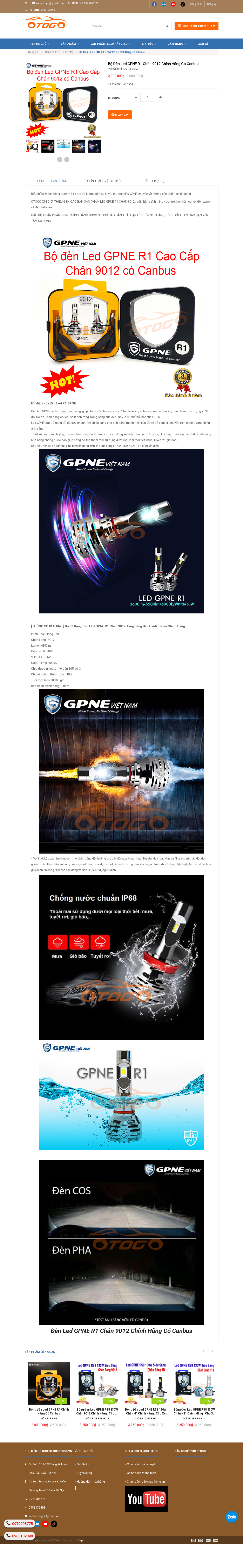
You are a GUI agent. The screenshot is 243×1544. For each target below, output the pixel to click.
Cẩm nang (178, 43)
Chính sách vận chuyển (140, 1464)
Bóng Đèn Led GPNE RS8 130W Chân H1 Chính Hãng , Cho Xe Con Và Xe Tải (194, 1412)
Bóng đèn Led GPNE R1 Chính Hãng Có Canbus (97, 1411)
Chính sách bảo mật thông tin (145, 1481)
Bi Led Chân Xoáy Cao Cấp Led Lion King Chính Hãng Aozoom (49, 1411)
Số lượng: (114, 98)
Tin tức (149, 43)
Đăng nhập (196, 4)
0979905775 (91, 3)
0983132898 (48, 9)
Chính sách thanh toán (140, 1473)
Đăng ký (211, 4)
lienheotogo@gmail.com (49, 3)
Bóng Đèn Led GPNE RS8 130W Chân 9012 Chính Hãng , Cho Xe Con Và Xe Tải (146, 1412)
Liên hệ (203, 43)
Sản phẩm (71, 43)
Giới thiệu (82, 1464)
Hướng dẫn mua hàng (90, 1481)
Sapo (81, 1540)
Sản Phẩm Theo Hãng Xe (111, 43)
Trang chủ (41, 43)
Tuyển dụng (83, 1473)
